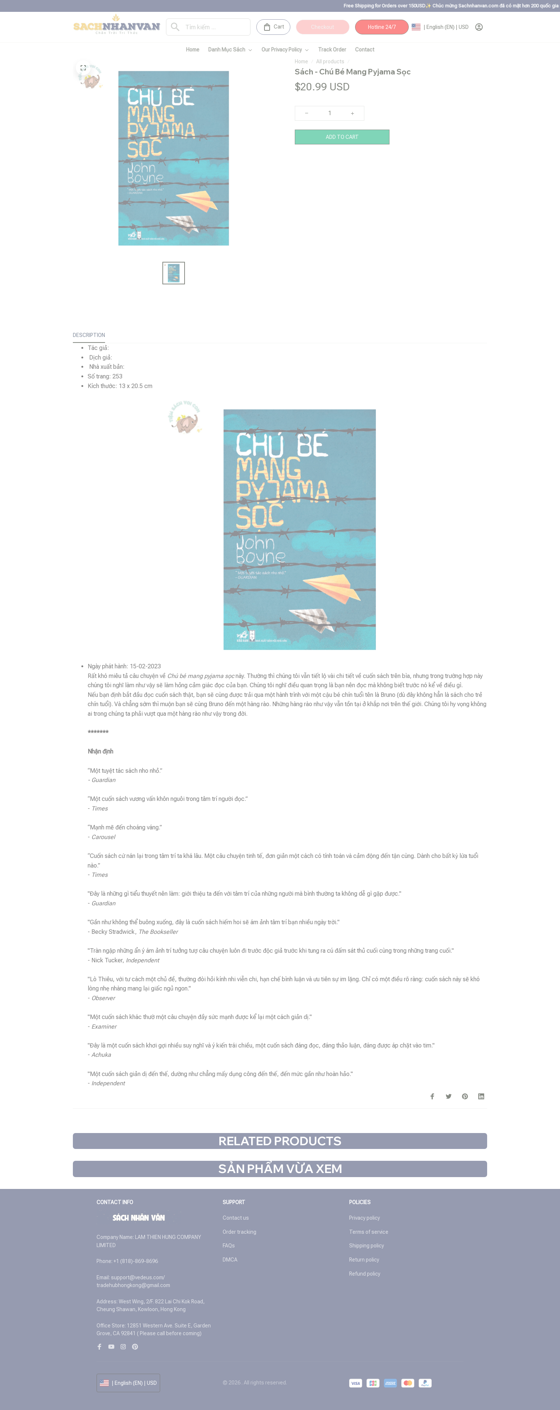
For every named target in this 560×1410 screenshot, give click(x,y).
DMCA (230, 1260)
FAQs (229, 1246)
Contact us (236, 1218)
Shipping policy (366, 1246)
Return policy (364, 1260)
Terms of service (368, 1232)
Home (301, 61)
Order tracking (239, 1232)
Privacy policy (364, 1218)
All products (330, 61)
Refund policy (364, 1274)
